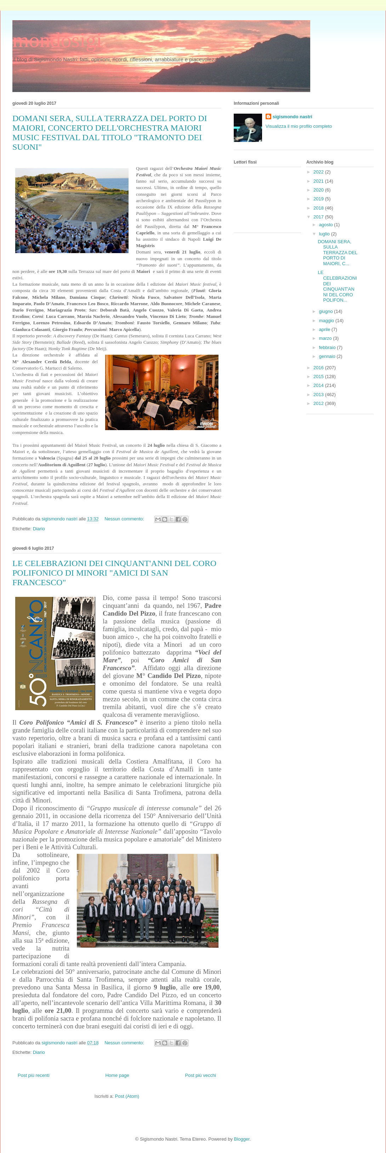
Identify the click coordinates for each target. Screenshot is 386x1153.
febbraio (328, 347)
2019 (319, 198)
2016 (319, 367)
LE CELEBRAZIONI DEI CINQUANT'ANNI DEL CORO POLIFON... (337, 286)
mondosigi (57, 40)
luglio (325, 233)
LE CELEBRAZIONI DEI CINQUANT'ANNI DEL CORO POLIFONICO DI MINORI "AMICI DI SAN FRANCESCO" (114, 573)
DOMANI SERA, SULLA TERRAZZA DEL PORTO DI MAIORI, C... (337, 252)
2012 (319, 403)
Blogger (242, 1139)
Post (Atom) (127, 1096)
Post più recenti (34, 1075)
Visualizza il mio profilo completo (299, 126)
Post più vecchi (200, 1075)
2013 (319, 394)
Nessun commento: (125, 518)
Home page (117, 1075)
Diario (39, 528)
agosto (326, 224)
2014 (319, 385)
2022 (319, 172)
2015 (319, 376)
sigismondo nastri (292, 116)
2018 (319, 208)
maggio (327, 320)
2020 (319, 190)
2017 (319, 216)
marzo (326, 338)
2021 (319, 181)
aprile (325, 329)
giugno (326, 311)
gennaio (328, 356)
